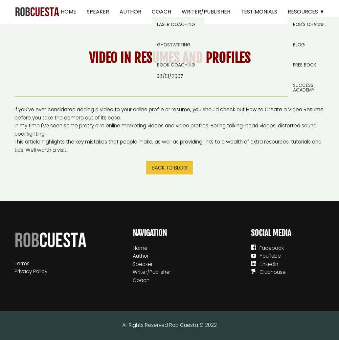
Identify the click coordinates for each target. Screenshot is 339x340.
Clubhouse (273, 272)
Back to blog (169, 167)
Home (68, 11)
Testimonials (259, 11)
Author (130, 11)
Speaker (98, 11)
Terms (22, 263)
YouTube (270, 255)
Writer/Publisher (206, 11)
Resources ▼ (306, 11)
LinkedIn (269, 264)
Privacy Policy (30, 271)
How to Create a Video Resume (285, 109)
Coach (161, 11)
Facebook (272, 248)
